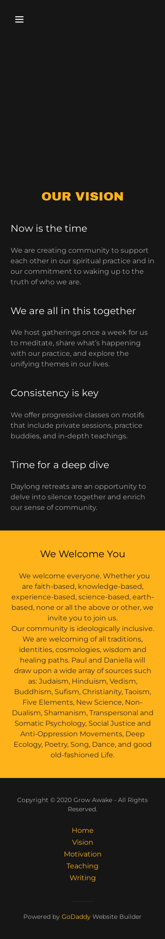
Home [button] (83, 830)
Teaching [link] (82, 866)
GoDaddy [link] (76, 917)
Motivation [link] (83, 854)
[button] (27, 19)
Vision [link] (82, 842)
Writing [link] (83, 878)
